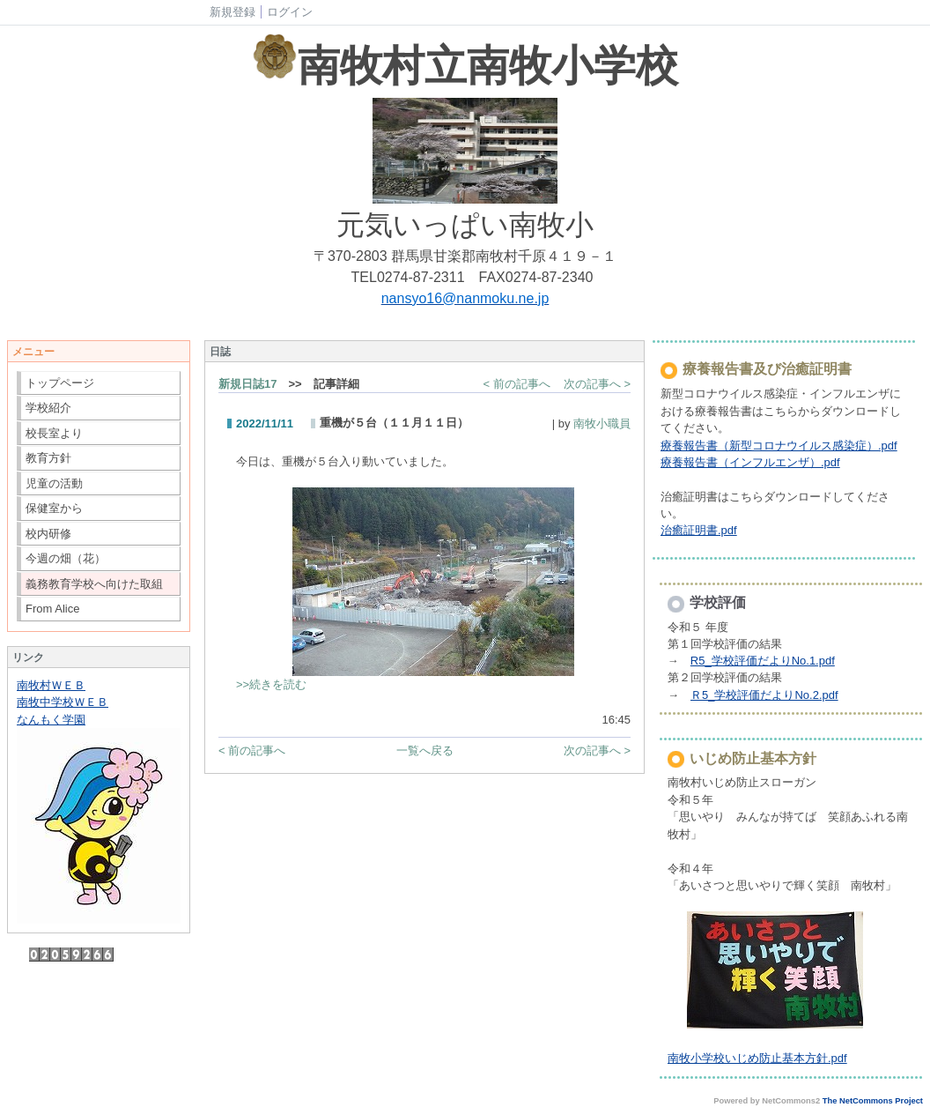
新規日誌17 (247, 383)
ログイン (290, 12)
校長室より (54, 433)
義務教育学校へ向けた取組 (94, 584)
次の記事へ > (597, 383)
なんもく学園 (51, 719)
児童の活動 (54, 483)
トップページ (60, 383)
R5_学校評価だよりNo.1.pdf (762, 660)
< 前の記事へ (516, 383)
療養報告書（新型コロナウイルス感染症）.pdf (779, 445)
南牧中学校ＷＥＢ (62, 702)
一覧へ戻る (425, 750)
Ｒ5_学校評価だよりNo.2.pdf (764, 695)
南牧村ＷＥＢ (51, 685)
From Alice (52, 608)
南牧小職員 (602, 423)
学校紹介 (48, 407)
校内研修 (48, 533)
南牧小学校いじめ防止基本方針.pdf (757, 1058)
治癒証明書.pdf (699, 530)
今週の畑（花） (66, 558)
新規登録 (232, 12)
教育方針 (48, 457)
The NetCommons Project (873, 1100)
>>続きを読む (271, 684)
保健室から (54, 508)
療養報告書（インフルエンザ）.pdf (750, 462)
